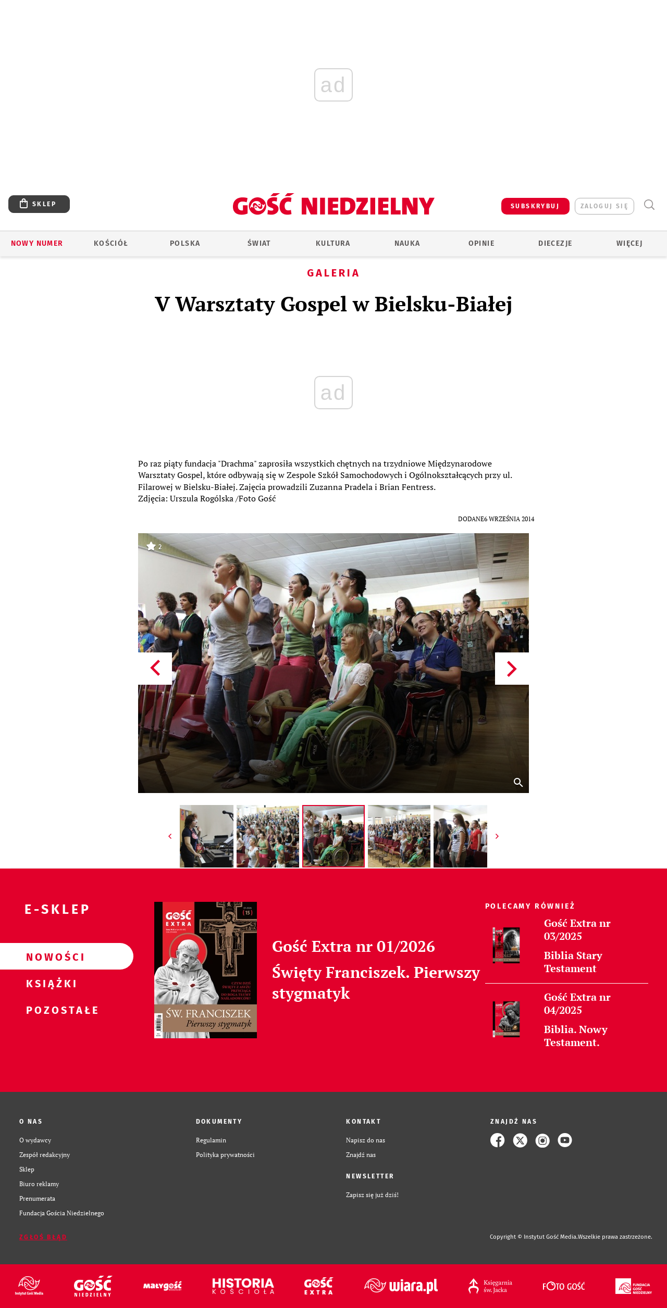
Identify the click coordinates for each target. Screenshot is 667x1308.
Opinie (481, 243)
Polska (185, 243)
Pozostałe (50, 1009)
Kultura (333, 243)
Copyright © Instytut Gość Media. (534, 1237)
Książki (50, 983)
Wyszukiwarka (649, 205)
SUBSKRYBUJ (535, 206)
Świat (259, 243)
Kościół (111, 243)
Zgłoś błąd (43, 1237)
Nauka (407, 243)
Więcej (629, 243)
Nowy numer (37, 243)
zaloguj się (604, 206)
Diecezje (555, 243)
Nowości (50, 956)
